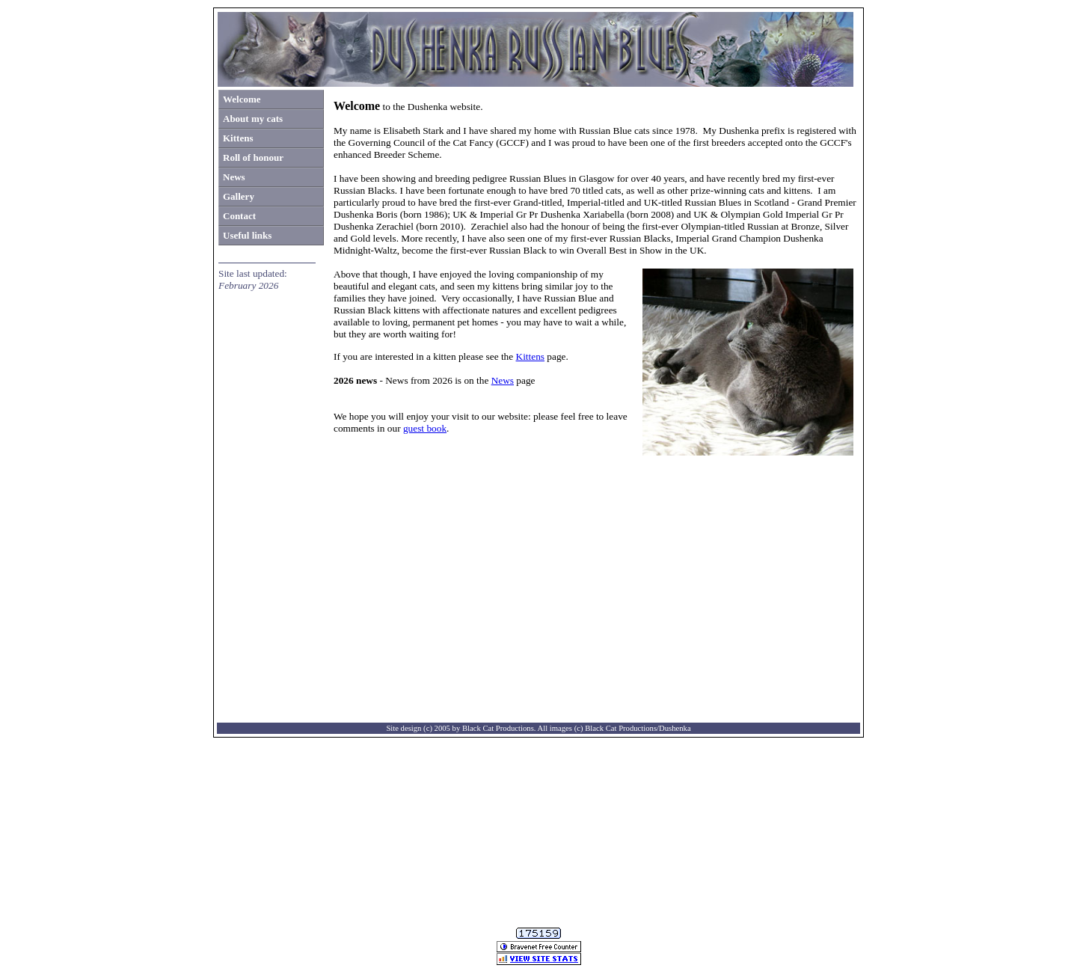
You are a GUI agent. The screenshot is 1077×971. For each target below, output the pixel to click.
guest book (425, 428)
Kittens (530, 356)
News (502, 380)
